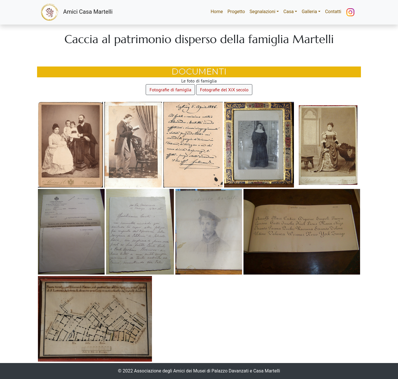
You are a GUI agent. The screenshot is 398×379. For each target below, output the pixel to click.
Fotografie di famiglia (170, 89)
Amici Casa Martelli (77, 12)
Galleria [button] (309, 11)
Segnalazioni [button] (262, 11)
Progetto (236, 11)
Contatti (333, 11)
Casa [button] (288, 11)
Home (218, 11)
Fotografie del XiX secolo (224, 89)
